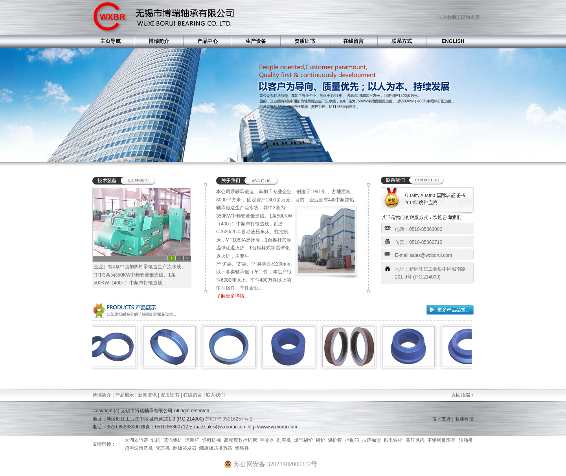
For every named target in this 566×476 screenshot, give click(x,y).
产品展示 (124, 395)
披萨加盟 (371, 440)
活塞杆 (192, 440)
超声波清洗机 (139, 448)
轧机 (155, 440)
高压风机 (415, 440)
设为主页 (470, 17)
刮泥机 (284, 440)
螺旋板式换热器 (215, 448)
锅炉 (320, 440)
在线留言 (192, 395)
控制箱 (352, 440)
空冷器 (267, 440)
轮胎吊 (466, 440)
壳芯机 (163, 448)
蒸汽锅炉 (173, 440)
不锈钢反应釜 (441, 440)
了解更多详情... (232, 296)
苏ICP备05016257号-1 (228, 419)
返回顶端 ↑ (462, 395)
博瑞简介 (101, 395)
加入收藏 (447, 17)
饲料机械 (211, 440)
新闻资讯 (147, 395)
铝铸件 (242, 448)
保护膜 (335, 440)
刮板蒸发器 (185, 448)
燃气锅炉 (303, 440)
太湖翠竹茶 (136, 440)
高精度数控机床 (240, 440)
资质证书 (169, 395)
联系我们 (215, 395)
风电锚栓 (393, 440)
